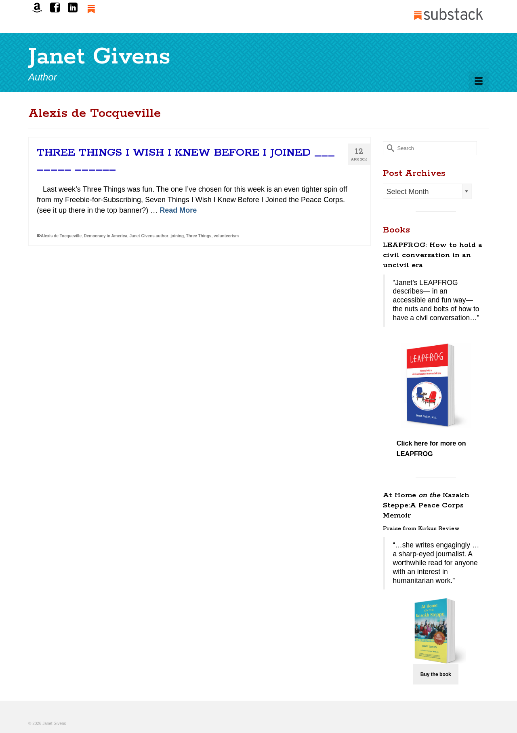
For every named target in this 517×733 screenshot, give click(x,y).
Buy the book (435, 674)
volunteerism (226, 236)
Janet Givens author (149, 236)
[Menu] (479, 82)
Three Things (199, 236)
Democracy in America (105, 236)
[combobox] (427, 191)
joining (177, 236)
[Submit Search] (389, 148)
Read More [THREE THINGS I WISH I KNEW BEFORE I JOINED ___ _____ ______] (178, 210)
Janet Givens (99, 57)
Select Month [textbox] (408, 192)
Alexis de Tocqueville (61, 236)
